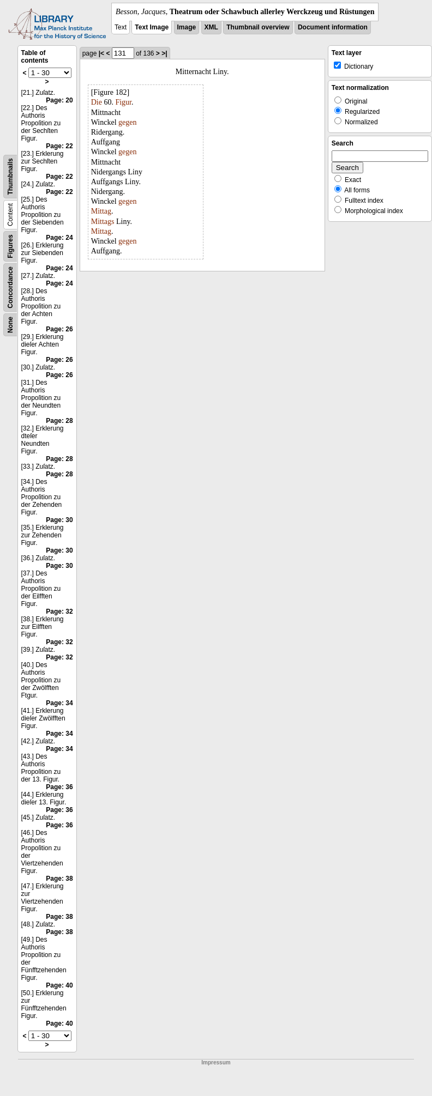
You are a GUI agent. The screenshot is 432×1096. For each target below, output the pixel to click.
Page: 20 (59, 100)
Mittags (103, 221)
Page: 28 (59, 421)
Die (96, 102)
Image (186, 27)
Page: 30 (59, 520)
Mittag (101, 211)
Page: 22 (59, 146)
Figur (123, 102)
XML (211, 27)
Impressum (215, 1062)
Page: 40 (59, 985)
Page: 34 (59, 703)
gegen (127, 122)
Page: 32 (59, 611)
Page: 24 (59, 237)
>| (164, 53)
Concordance (10, 287)
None (10, 325)
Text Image (152, 27)
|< (101, 53)
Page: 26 (59, 329)
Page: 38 (59, 878)
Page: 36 (59, 787)
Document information (333, 27)
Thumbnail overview (257, 27)
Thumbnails (10, 176)
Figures (10, 246)
